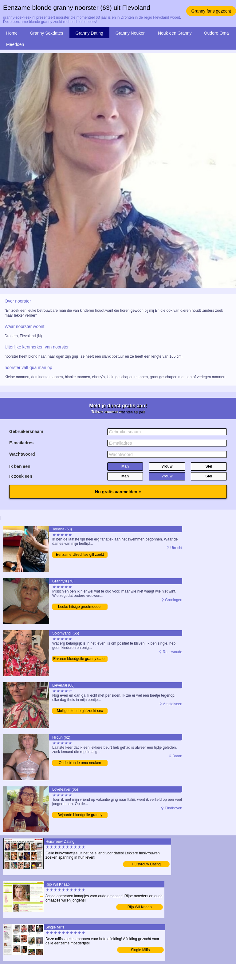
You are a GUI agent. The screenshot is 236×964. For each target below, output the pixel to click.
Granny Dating (89, 33)
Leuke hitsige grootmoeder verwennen (80, 607)
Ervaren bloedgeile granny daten (79, 659)
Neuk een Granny (175, 33)
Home (12, 33)
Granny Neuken (131, 33)
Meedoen (15, 44)
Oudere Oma (216, 33)
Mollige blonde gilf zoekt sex (80, 711)
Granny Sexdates (46, 33)
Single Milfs (140, 950)
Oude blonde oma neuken (80, 763)
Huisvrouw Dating (146, 864)
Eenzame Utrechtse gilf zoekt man (80, 555)
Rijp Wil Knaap (140, 907)
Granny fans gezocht (211, 11)
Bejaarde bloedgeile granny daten (79, 815)
